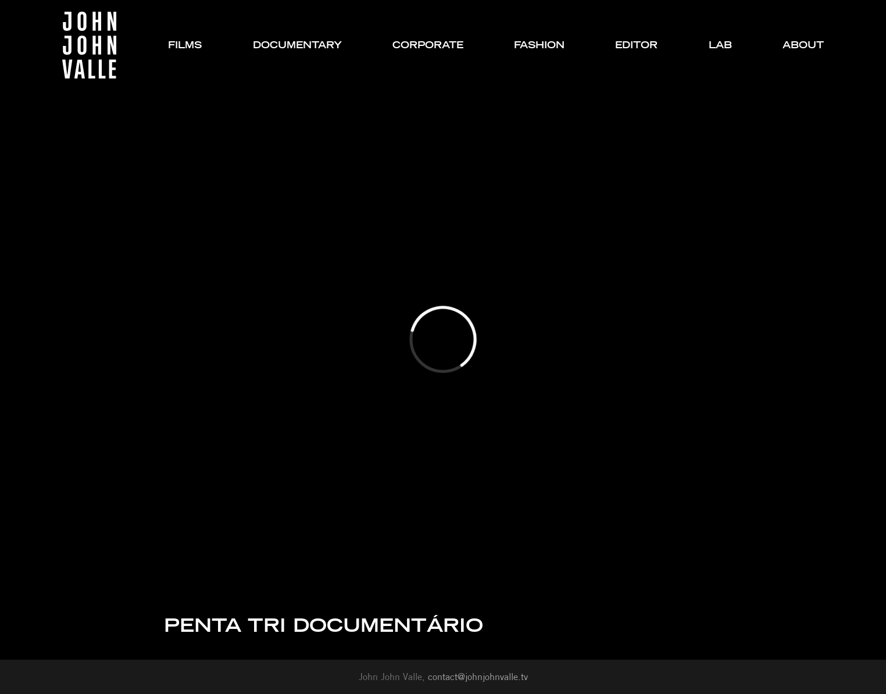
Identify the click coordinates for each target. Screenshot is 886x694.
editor (636, 45)
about (803, 45)
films (185, 45)
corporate (427, 45)
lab (720, 45)
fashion (539, 45)
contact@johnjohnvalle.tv (478, 676)
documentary (297, 45)
